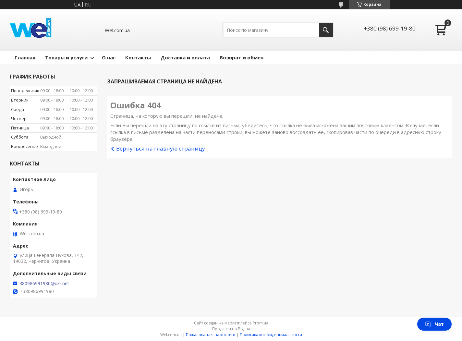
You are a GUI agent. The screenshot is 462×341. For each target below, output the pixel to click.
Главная (25, 57)
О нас (109, 57)
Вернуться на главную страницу (160, 148)
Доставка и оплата (185, 57)
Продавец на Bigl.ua (231, 329)
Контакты (138, 57)
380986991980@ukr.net (44, 283)
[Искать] (326, 30)
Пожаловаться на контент (211, 334)
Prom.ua (260, 323)
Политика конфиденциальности (271, 334)
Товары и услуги (66, 57)
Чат (434, 324)
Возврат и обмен (241, 57)
